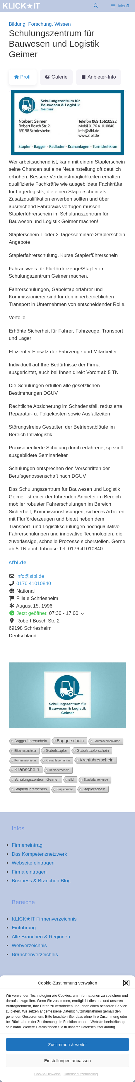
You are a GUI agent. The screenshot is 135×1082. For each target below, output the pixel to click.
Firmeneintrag (27, 845)
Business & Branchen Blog (41, 880)
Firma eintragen (29, 872)
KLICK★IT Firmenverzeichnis (44, 919)
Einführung (24, 927)
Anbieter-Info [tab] (98, 77)
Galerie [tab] (56, 77)
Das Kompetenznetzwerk (39, 854)
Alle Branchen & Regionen (41, 937)
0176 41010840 (33, 583)
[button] (126, 990)
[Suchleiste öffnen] (96, 6)
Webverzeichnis (29, 945)
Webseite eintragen (33, 863)
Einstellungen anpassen (67, 1067)
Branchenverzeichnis (35, 954)
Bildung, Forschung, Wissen (40, 24)
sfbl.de (17, 562)
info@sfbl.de (30, 576)
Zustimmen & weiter (67, 1051)
